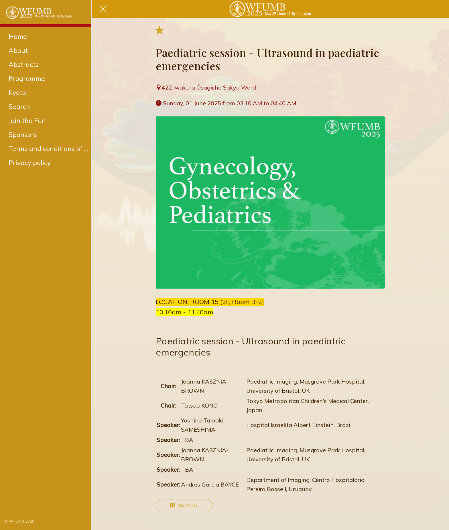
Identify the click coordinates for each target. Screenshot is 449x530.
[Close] (103, 9)
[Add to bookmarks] (159, 30)
